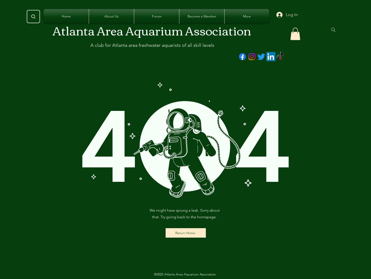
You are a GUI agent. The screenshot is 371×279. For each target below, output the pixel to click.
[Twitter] (261, 56)
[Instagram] (251, 56)
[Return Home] (186, 233)
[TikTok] (280, 56)
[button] (295, 34)
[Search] (33, 16)
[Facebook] (242, 56)
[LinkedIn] (270, 56)
